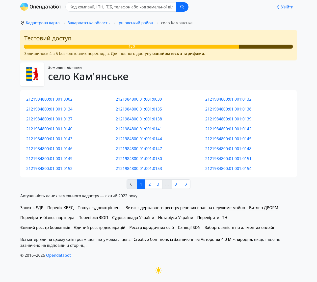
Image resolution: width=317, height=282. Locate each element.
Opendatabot (58, 255)
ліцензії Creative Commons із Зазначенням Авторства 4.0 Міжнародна (185, 239)
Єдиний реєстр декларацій (99, 227)
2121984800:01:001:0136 (228, 109)
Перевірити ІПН (212, 217)
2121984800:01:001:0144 (139, 138)
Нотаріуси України (175, 217)
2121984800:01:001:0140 (49, 129)
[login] (284, 7)
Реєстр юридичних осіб (151, 227)
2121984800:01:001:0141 (139, 129)
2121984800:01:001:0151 (228, 158)
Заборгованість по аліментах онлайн (240, 227)
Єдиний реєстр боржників (45, 227)
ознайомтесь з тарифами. (178, 53)
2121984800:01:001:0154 (228, 168)
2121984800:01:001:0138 (139, 119)
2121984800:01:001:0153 (139, 168)
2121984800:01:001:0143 (49, 138)
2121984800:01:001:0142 (228, 129)
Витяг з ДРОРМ (263, 207)
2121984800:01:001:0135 (139, 109)
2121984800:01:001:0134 (49, 109)
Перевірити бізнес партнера (47, 217)
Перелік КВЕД (60, 207)
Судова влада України (133, 217)
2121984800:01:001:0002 (49, 99)
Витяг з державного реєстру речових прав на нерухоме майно (185, 207)
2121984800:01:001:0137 (49, 119)
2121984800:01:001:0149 (49, 158)
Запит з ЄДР (31, 207)
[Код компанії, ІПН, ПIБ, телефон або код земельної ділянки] (120, 7)
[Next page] (185, 184)
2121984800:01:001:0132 (228, 99)
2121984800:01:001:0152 (49, 168)
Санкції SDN (189, 227)
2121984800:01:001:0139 (228, 119)
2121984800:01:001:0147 (139, 148)
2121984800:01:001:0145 (228, 138)
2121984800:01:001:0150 (139, 158)
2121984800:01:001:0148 (228, 148)
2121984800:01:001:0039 (139, 99)
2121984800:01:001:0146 (49, 148)
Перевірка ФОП (93, 217)
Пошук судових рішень (100, 207)
